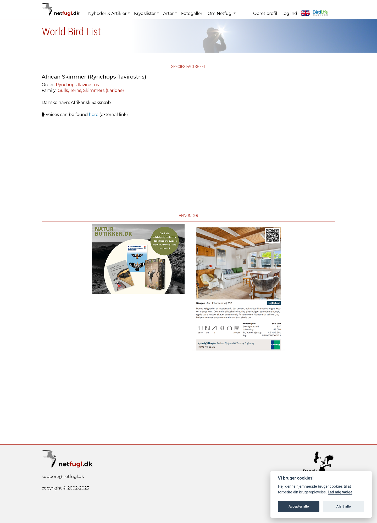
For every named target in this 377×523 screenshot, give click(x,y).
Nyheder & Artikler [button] (107, 13)
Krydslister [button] (145, 13)
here (93, 114)
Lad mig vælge (340, 492)
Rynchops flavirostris (77, 84)
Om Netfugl (220, 13)
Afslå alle (343, 506)
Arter (168, 13)
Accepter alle (299, 506)
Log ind (289, 13)
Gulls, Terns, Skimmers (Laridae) (91, 90)
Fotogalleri (192, 13)
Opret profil (265, 13)
